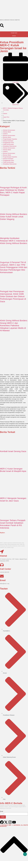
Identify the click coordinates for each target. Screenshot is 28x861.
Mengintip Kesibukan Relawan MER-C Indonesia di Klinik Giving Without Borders (13, 240)
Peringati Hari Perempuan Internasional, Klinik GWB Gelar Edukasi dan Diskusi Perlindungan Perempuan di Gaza (13, 296)
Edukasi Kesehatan (8, 140)
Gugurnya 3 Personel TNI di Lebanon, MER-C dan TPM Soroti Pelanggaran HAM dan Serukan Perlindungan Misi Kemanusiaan (13, 267)
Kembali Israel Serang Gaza (13, 451)
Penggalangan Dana (8, 142)
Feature (5, 113)
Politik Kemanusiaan (8, 144)
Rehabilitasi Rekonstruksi (9, 146)
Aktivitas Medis (7, 132)
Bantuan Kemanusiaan (9, 135)
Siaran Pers (15, 104)
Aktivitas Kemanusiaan (9, 130)
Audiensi (5, 133)
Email (1, 811)
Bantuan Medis (7, 137)
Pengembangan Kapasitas (10, 139)
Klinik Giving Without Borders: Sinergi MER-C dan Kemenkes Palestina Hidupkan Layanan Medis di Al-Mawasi (14, 325)
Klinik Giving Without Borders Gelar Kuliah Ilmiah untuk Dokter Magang (13, 216)
